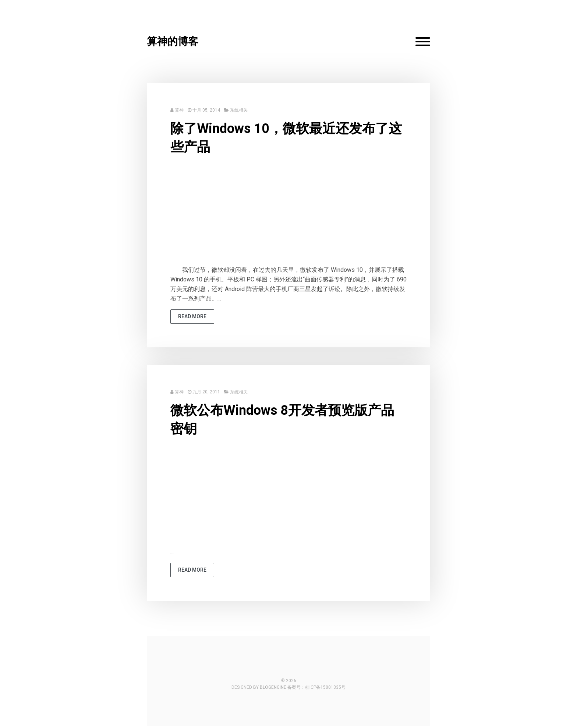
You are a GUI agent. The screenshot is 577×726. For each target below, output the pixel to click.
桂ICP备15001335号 (325, 687)
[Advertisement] (288, 213)
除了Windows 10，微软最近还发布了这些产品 (286, 138)
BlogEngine (273, 687)
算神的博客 (172, 41)
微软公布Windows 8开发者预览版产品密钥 (282, 419)
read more (192, 316)
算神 (179, 110)
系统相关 (239, 110)
